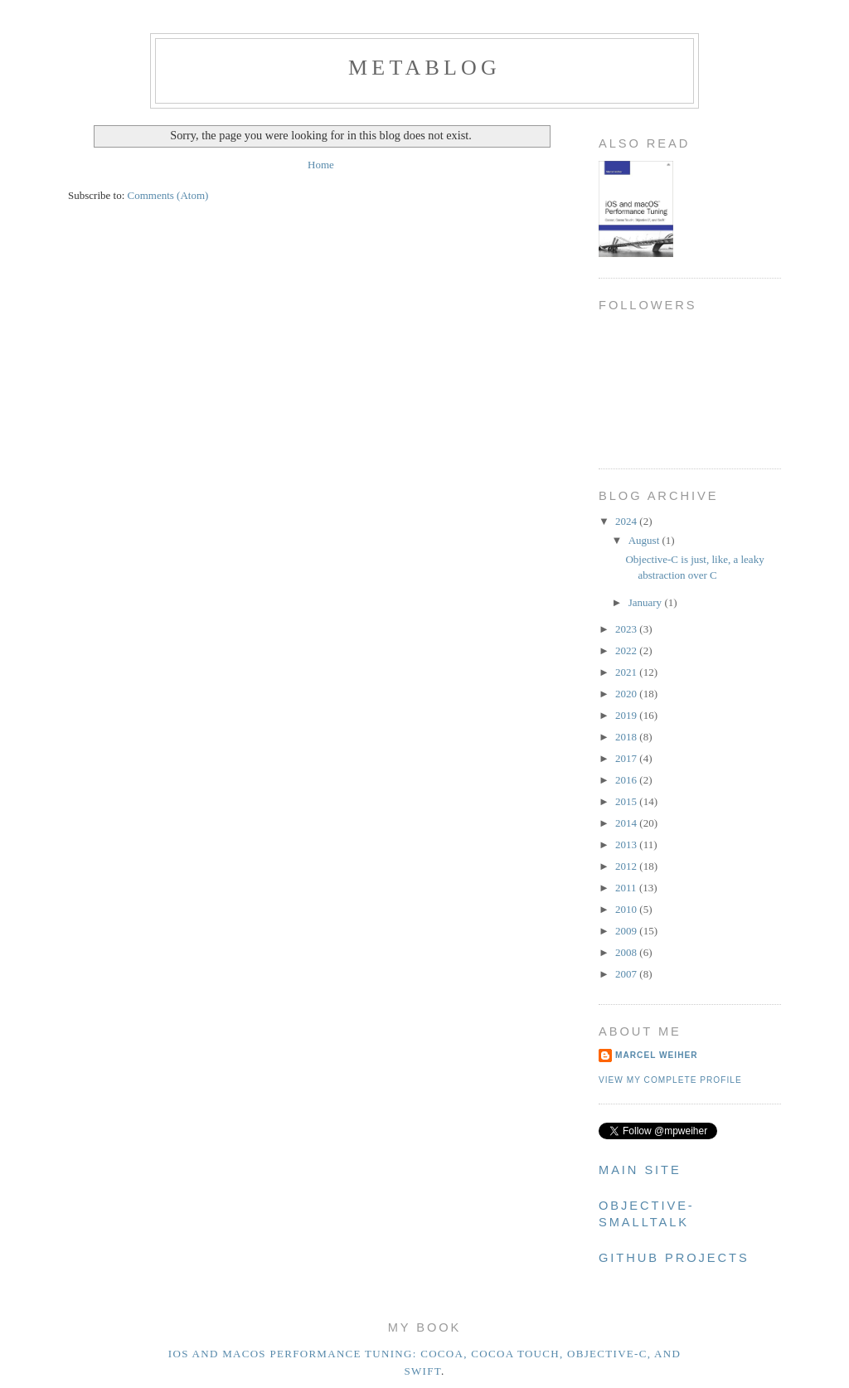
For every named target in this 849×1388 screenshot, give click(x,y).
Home (321, 164)
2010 (627, 909)
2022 (627, 650)
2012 (627, 866)
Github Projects (674, 1257)
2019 (627, 715)
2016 (627, 780)
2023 (627, 629)
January (646, 602)
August (645, 540)
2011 (627, 887)
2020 (627, 693)
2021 (627, 672)
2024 (627, 521)
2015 (627, 801)
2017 (627, 758)
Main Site (640, 1170)
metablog (424, 68)
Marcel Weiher (656, 1055)
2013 (627, 844)
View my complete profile (670, 1080)
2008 (627, 952)
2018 (627, 736)
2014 (627, 823)
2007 (627, 974)
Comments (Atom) (168, 195)
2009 (627, 931)
